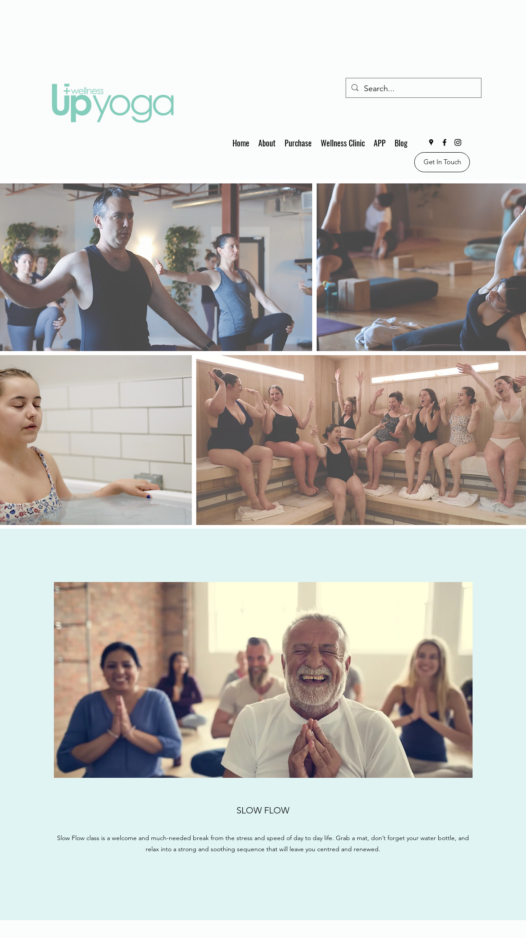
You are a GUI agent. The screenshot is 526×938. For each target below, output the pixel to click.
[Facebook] (444, 142)
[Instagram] (457, 142)
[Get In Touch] (442, 162)
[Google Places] (431, 142)
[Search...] (413, 89)
